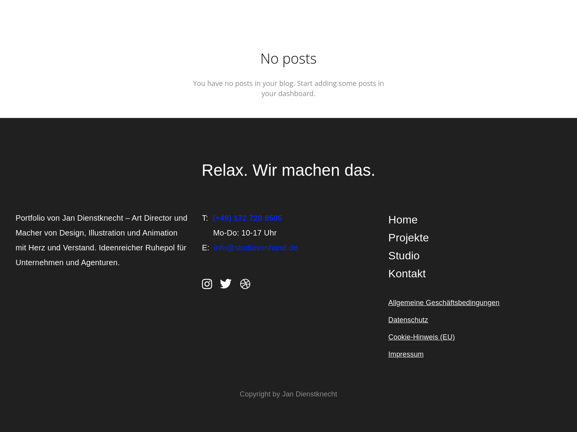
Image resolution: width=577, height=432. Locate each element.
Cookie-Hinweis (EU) (421, 337)
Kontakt (407, 274)
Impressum (406, 354)
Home (403, 220)
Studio (404, 256)
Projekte (408, 238)
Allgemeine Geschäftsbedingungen (443, 303)
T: (242, 218)
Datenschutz (408, 320)
